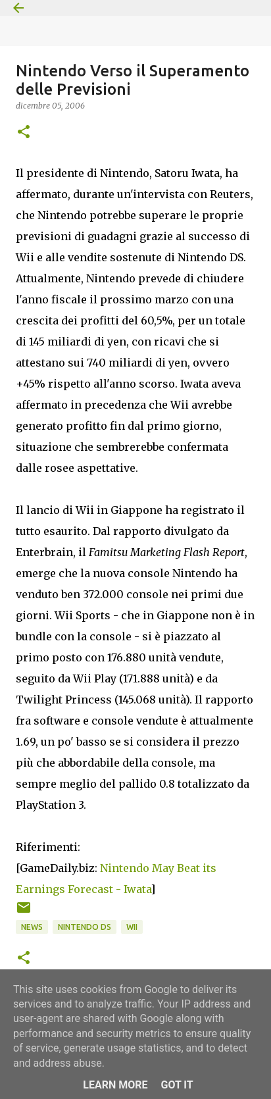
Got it (176, 1085)
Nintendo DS (84, 927)
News (32, 927)
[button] (24, 132)
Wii (131, 927)
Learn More (115, 1085)
